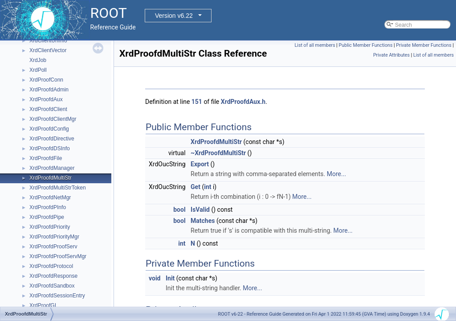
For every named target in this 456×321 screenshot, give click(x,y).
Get (195, 186)
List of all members (315, 45)
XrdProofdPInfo (47, 207)
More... (336, 173)
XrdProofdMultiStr (50, 178)
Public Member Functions (366, 45)
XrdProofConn (46, 80)
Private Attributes (391, 55)
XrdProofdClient (48, 109)
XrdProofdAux (46, 99)
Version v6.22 (174, 15)
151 (196, 101)
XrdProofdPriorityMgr (54, 237)
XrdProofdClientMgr (52, 119)
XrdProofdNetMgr (50, 197)
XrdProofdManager (51, 168)
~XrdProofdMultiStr (218, 152)
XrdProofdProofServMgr (57, 256)
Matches (203, 220)
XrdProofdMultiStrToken (57, 188)
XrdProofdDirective (51, 139)
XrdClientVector (47, 50)
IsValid (200, 209)
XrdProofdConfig (49, 129)
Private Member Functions (423, 45)
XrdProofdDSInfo (49, 148)
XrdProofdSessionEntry (57, 295)
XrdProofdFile (45, 158)
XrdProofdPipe (46, 217)
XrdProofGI (42, 305)
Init (170, 278)
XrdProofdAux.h (243, 101)
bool (179, 209)
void (154, 278)
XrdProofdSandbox (51, 286)
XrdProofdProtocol (51, 266)
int (207, 186)
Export (200, 164)
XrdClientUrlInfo (48, 40)
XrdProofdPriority (49, 227)
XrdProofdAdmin (49, 89)
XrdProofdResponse (53, 276)
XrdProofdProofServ (53, 246)
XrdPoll (38, 70)
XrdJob (37, 60)
